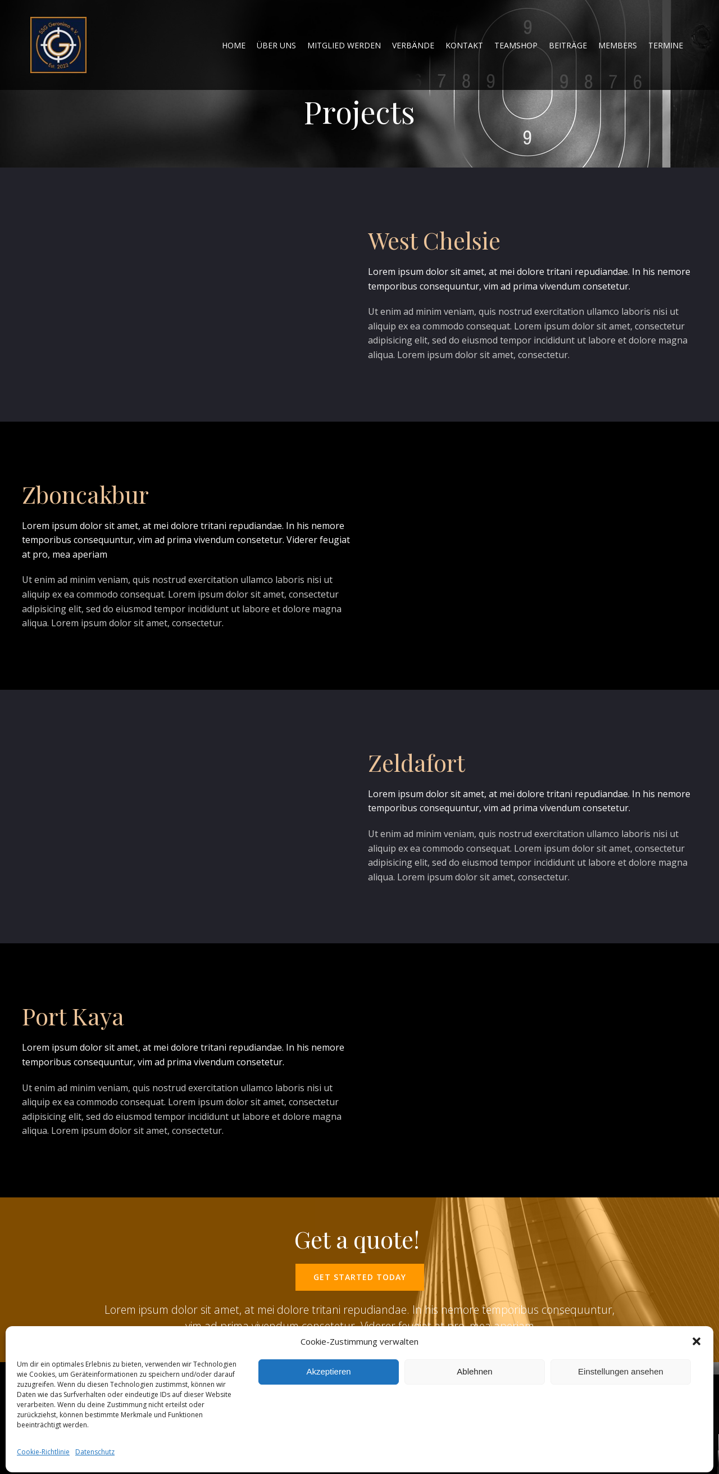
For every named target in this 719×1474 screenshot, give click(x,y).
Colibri (148, 1446)
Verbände (413, 45)
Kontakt (464, 45)
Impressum (320, 1426)
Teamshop (516, 45)
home (233, 45)
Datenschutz (398, 1422)
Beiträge (568, 45)
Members (617, 45)
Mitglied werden (344, 45)
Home (284, 1426)
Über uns (276, 45)
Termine (665, 45)
